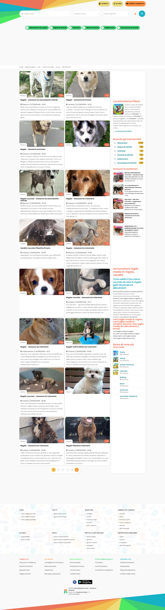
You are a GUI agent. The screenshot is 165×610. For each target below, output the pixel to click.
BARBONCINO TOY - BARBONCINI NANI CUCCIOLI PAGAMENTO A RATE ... (134, 228)
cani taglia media (48, 67)
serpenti (90, 545)
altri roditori (91, 525)
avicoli (122, 525)
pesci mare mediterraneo (64, 540)
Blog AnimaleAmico (127, 570)
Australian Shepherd (128, 396)
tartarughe (91, 537)
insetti (122, 540)
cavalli (122, 514)
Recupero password (52, 574)
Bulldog (123, 377)
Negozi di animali (58, 27)
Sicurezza (49, 559)
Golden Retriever (127, 365)
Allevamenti (122, 143)
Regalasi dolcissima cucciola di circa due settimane (132, 216)
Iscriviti (105, 4)
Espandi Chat (24, 570)
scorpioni (123, 542)
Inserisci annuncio (136, 4)
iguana (89, 540)
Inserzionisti (124, 566)
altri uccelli (25, 540)
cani (38, 67)
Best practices (50, 566)
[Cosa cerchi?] (45, 14)
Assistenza (49, 570)
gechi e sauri (92, 542)
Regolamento (76, 559)
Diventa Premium (26, 566)
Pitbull (122, 358)
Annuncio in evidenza (27, 562)
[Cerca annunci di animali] (142, 14)
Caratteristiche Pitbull (123, 131)
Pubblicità (24, 559)
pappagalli (25, 537)
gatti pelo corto (60, 514)
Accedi (118, 4)
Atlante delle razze (127, 574)
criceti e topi (92, 520)
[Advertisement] (82, 50)
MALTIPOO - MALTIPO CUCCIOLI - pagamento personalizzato (133, 201)
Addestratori (107, 27)
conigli (89, 514)
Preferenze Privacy (77, 566)
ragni (121, 537)
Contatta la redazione (104, 570)
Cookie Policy (75, 574)
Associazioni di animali (127, 27)
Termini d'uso (75, 570)
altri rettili (91, 548)
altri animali (124, 528)
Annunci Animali (30, 67)
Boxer (122, 384)
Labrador (124, 371)
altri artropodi (125, 545)
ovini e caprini (125, 523)
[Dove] (117, 14)
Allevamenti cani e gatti (36, 27)
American (124, 390)
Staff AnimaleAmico (104, 559)
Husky (122, 352)
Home (21, 67)
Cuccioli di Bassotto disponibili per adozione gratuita (133, 187)
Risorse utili (125, 559)
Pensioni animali (90, 27)
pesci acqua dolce (61, 537)
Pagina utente (25, 574)
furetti (89, 523)
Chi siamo (99, 562)
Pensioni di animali (125, 155)
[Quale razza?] (87, 14)
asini (121, 517)
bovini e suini (124, 520)
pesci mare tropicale (62, 542)
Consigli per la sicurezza (54, 562)
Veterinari (74, 27)
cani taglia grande (28, 520)
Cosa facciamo (101, 566)
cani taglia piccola (28, 514)
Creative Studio (81, 592)
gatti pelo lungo (60, 517)
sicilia (58, 67)
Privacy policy (75, 562)
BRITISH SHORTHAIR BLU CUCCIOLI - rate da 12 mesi (134, 174)
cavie (89, 517)
